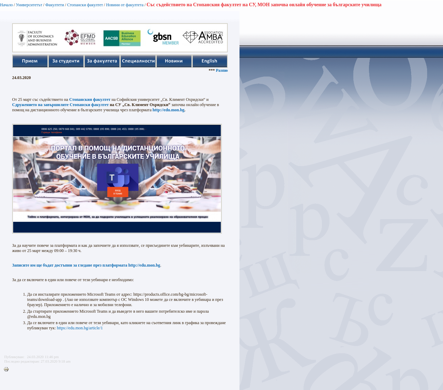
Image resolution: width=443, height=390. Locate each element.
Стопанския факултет (89, 99)
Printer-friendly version (7, 369)
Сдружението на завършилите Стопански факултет (60, 104)
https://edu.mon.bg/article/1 (80, 328)
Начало (6, 4)
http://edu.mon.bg (168, 109)
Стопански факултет (85, 4)
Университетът (29, 4)
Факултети (54, 4)
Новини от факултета (124, 4)
